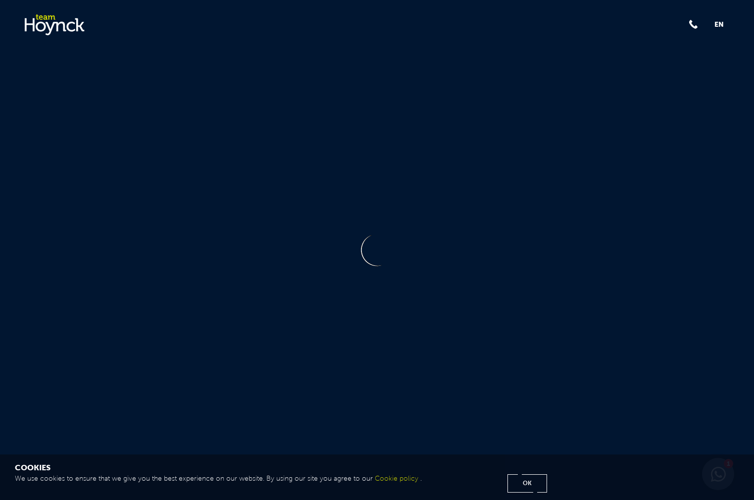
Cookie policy (396, 478)
